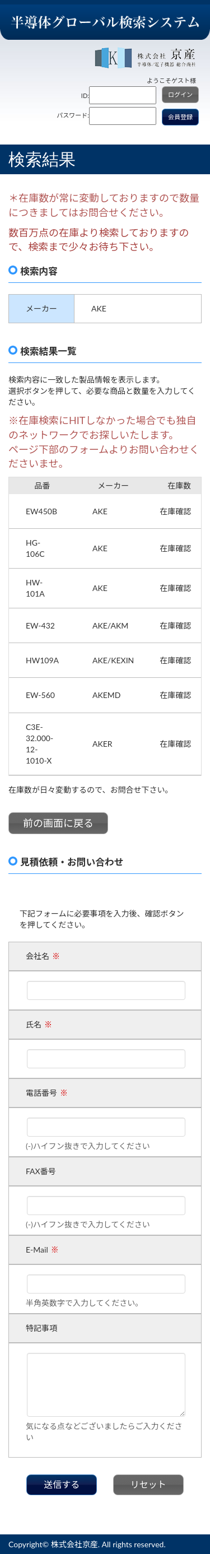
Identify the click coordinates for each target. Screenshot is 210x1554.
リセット (148, 1484)
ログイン (180, 94)
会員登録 (180, 116)
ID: (85, 95)
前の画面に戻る (58, 823)
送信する (62, 1484)
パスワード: (73, 115)
